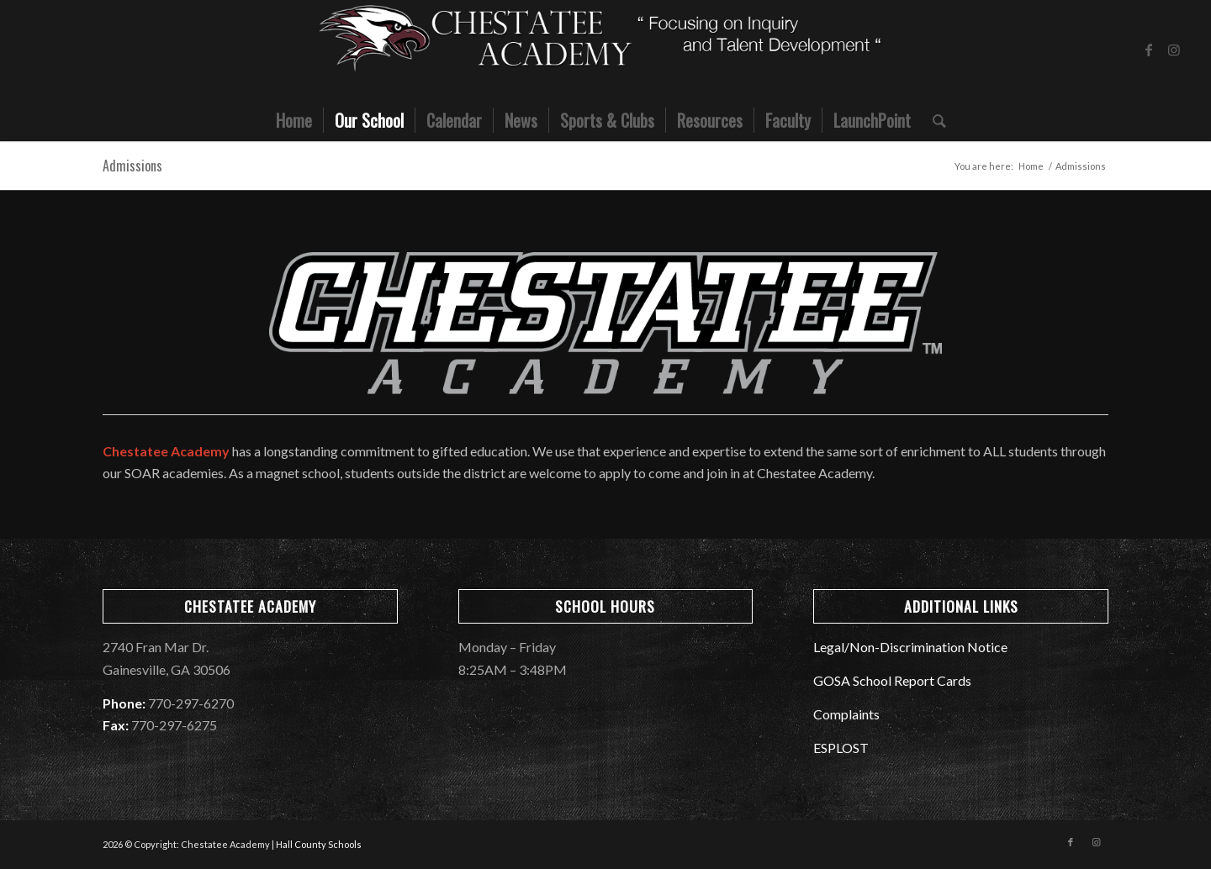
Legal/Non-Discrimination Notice (910, 647)
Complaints (846, 714)
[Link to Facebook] (1148, 49)
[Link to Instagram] (1174, 49)
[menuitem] (294, 120)
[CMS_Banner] (605, 49)
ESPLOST (841, 748)
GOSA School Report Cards (892, 680)
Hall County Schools (319, 844)
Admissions (132, 165)
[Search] (934, 120)
